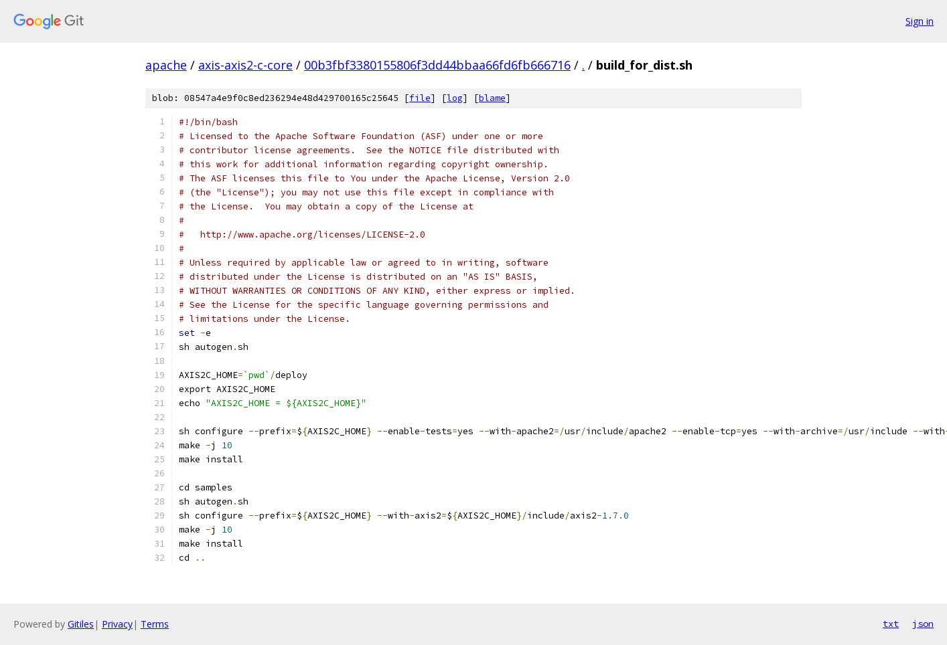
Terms (155, 624)
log (455, 98)
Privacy (117, 624)
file (420, 98)
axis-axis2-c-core (245, 65)
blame (492, 98)
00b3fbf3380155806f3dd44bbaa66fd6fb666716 (437, 65)
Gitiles (81, 624)
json (923, 624)
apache (166, 65)
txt (891, 624)
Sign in (919, 21)
